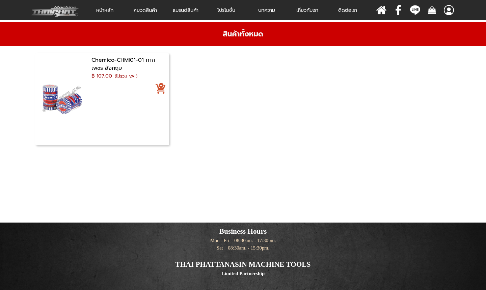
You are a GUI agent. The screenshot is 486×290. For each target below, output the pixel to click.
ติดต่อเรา (347, 10)
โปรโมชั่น (226, 10)
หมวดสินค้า (145, 10)
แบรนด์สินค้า (185, 10)
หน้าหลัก (104, 10)
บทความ (266, 10)
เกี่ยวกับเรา (307, 10)
